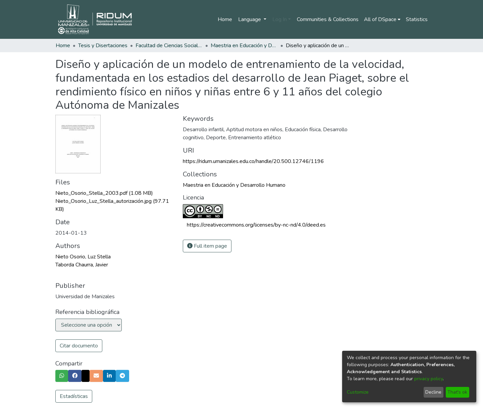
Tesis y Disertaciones (102, 45)
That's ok (457, 392)
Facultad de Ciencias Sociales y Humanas (169, 45)
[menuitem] (382, 19)
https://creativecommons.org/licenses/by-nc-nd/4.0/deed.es (256, 225)
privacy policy (428, 379)
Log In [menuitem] (279, 19)
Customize (358, 392)
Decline (433, 392)
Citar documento (79, 345)
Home (225, 19)
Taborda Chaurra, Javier (81, 264)
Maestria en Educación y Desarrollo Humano (244, 45)
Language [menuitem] (250, 19)
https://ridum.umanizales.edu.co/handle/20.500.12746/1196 (253, 161)
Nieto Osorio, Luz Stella (83, 256)
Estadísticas (74, 396)
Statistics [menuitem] (417, 19)
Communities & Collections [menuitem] (328, 19)
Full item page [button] (207, 246)
